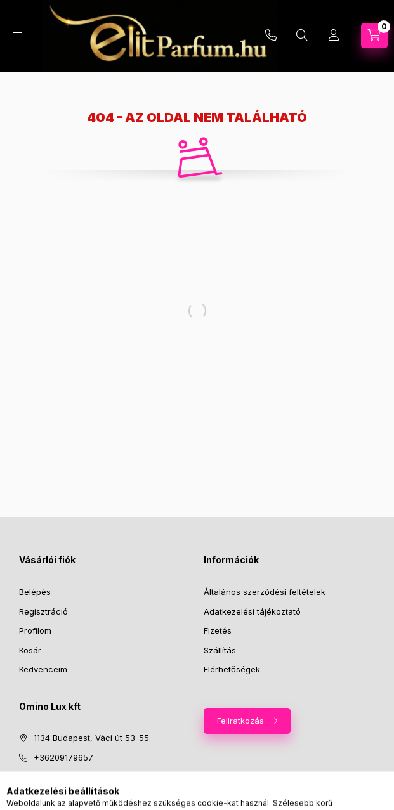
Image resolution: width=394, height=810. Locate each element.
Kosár (30, 650)
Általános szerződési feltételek (264, 592)
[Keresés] (302, 35)
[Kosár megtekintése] (374, 35)
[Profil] (333, 35)
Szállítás (220, 650)
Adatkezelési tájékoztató (252, 611)
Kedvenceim (43, 669)
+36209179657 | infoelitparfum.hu (271, 35)
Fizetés (218, 630)
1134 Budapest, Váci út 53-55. (92, 738)
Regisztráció (43, 611)
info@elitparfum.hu (71, 776)
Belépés (35, 592)
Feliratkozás (240, 720)
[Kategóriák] (17, 36)
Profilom (35, 630)
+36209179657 (63, 757)
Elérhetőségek (232, 669)
